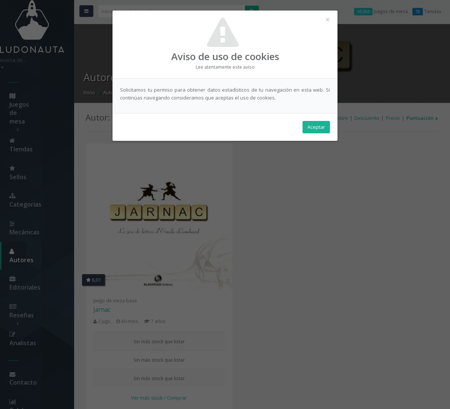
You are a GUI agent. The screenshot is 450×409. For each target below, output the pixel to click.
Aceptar (316, 128)
